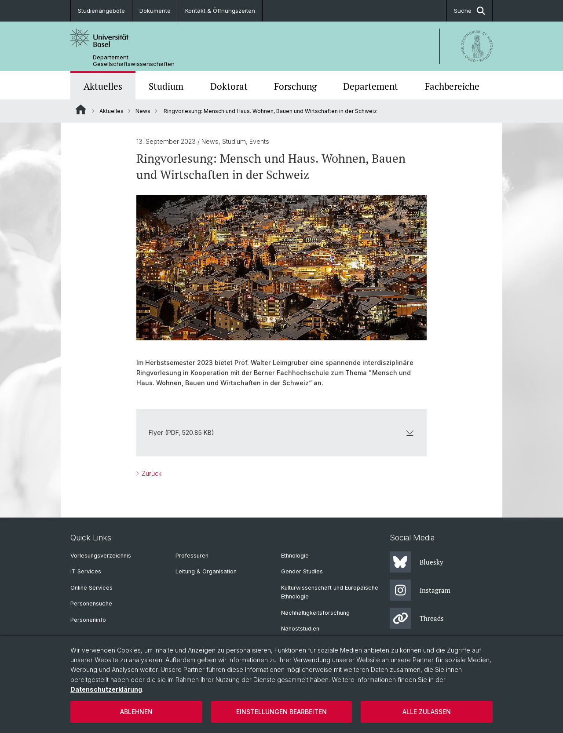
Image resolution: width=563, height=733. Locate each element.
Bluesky (416, 562)
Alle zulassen (426, 711)
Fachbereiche (452, 86)
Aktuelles (103, 86)
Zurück (150, 473)
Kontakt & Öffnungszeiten (220, 10)
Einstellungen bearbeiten (281, 711)
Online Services (91, 587)
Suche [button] (469, 11)
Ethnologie (295, 555)
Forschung (295, 86)
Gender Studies (302, 571)
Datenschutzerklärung (106, 689)
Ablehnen (136, 711)
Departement (370, 86)
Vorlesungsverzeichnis (100, 555)
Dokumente (155, 10)
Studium (166, 86)
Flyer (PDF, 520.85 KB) (281, 432)
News (142, 111)
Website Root (81, 109)
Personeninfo (88, 619)
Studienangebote (101, 10)
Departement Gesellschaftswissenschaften (134, 60)
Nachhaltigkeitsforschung (315, 612)
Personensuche (91, 603)
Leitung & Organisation (206, 571)
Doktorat (229, 86)
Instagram (420, 590)
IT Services (85, 571)
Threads (417, 618)
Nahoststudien (300, 628)
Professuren (191, 555)
